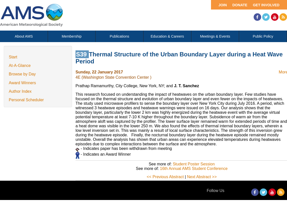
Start (13, 57)
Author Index (20, 91)
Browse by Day (22, 74)
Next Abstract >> (202, 177)
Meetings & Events (215, 36)
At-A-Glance (20, 65)
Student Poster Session (194, 164)
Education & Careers (167, 36)
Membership (72, 36)
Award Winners (22, 83)
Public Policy (263, 36)
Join (223, 5)
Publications (119, 36)
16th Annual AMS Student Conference (194, 168)
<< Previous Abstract (165, 177)
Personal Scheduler (26, 100)
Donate (239, 5)
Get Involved (266, 5)
